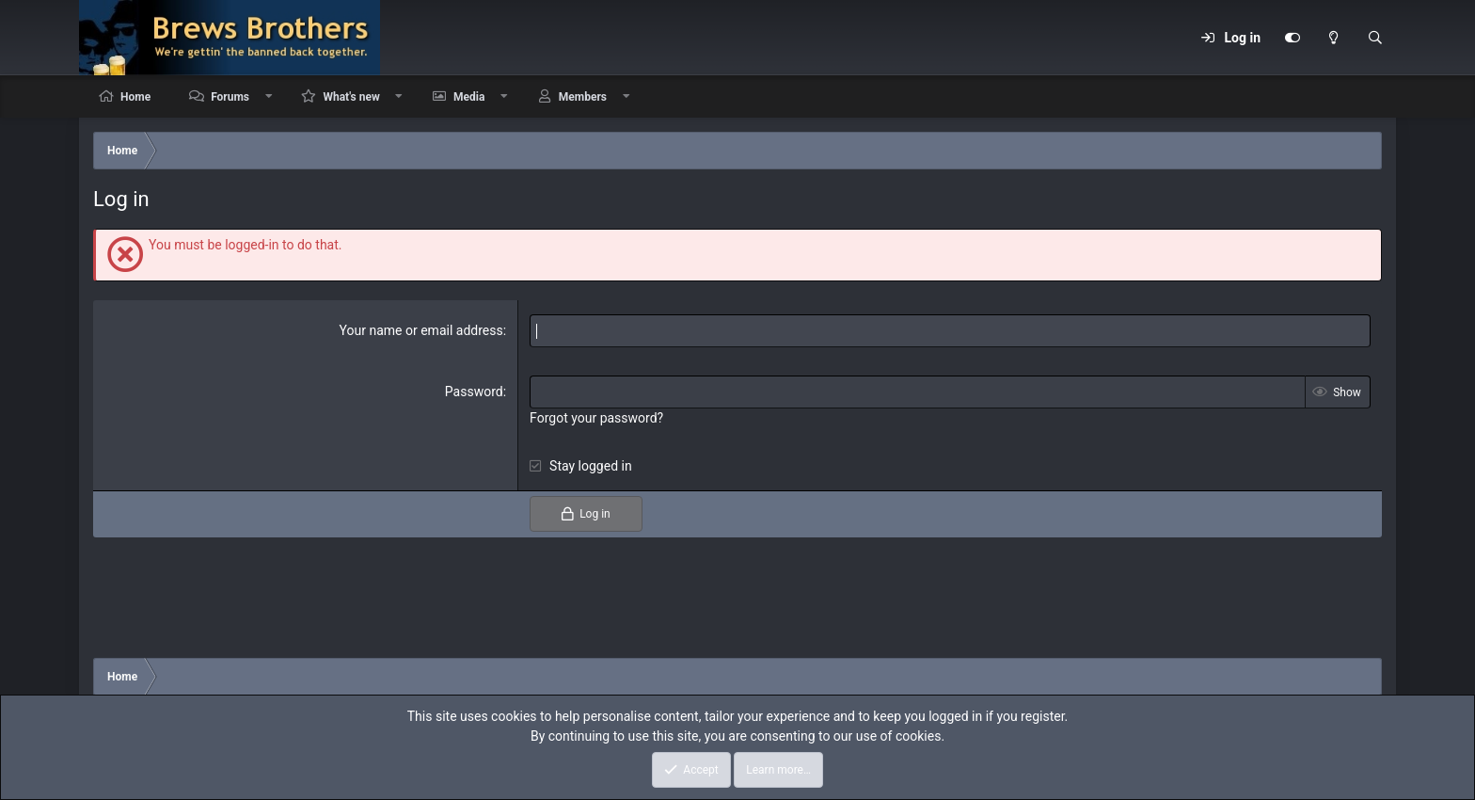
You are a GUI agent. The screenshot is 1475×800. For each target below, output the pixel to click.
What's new (351, 97)
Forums (230, 97)
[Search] (1375, 37)
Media (468, 97)
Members (583, 97)
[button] (269, 96)
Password (474, 391)
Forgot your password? (596, 417)
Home (135, 97)
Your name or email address (421, 330)
